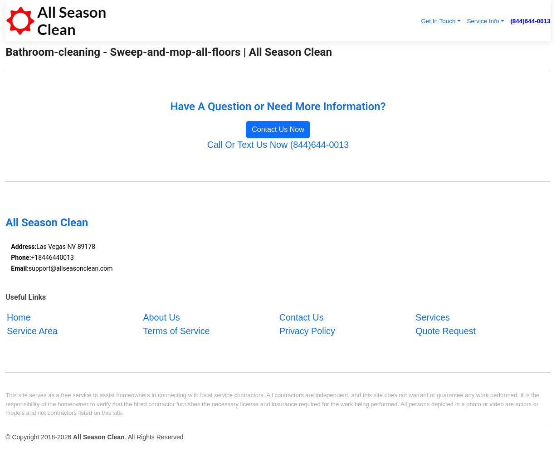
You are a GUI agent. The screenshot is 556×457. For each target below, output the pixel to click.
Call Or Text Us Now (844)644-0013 (278, 145)
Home (19, 317)
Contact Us (301, 317)
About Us (161, 317)
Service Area (32, 330)
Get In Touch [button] (438, 21)
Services (432, 317)
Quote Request (445, 330)
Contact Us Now (278, 129)
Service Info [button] (483, 21)
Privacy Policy (307, 330)
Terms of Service (176, 330)
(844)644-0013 (530, 21)
